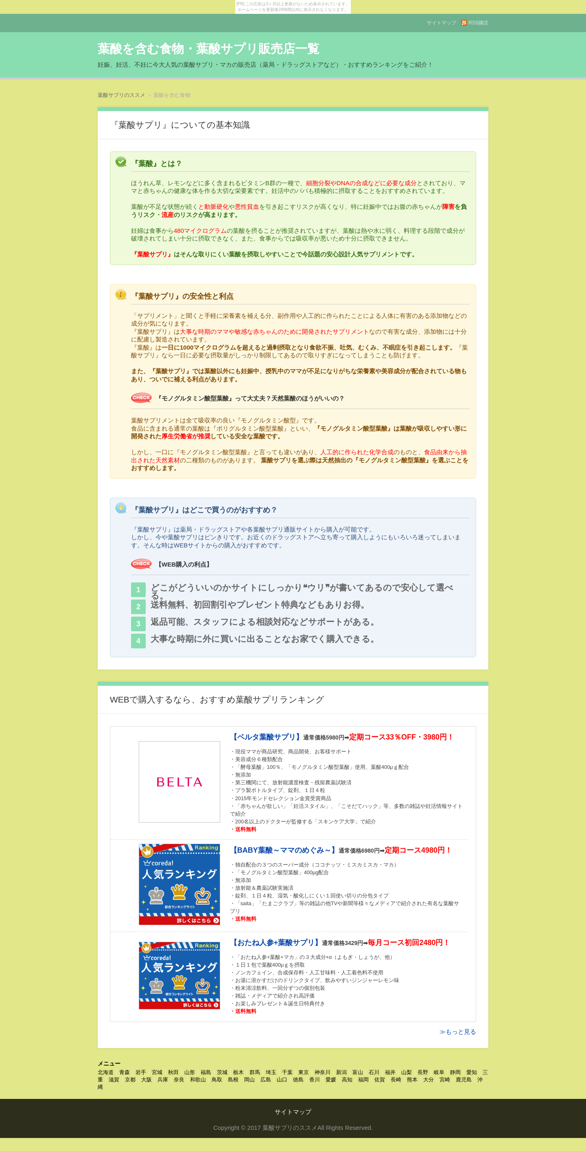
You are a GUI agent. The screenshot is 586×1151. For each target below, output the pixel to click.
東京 (303, 1072)
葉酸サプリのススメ (121, 95)
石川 (374, 1072)
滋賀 (114, 1080)
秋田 (173, 1072)
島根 (233, 1080)
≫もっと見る (458, 1031)
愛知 (471, 1072)
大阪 (146, 1080)
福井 (390, 1072)
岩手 (141, 1072)
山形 (189, 1072)
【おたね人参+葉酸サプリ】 (276, 943)
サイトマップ (441, 23)
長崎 (396, 1080)
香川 (314, 1080)
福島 (206, 1072)
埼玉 (271, 1072)
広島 (265, 1080)
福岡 (363, 1080)
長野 (423, 1072)
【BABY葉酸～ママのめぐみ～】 (284, 850)
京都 (130, 1080)
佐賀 (379, 1080)
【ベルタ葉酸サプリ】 (266, 737)
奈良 (179, 1080)
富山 (357, 1072)
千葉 (287, 1072)
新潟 (341, 1072)
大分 (428, 1080)
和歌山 (198, 1080)
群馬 (254, 1072)
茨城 (222, 1072)
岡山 (249, 1080)
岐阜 (439, 1072)
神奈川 (322, 1072)
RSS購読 (478, 23)
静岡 (455, 1072)
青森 (124, 1072)
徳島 (298, 1080)
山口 (282, 1080)
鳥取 (217, 1080)
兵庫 (162, 1080)
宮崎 (445, 1080)
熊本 (412, 1080)
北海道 (106, 1072)
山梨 (406, 1072)
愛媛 (331, 1080)
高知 (347, 1080)
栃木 (238, 1072)
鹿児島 (464, 1080)
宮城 (157, 1072)
